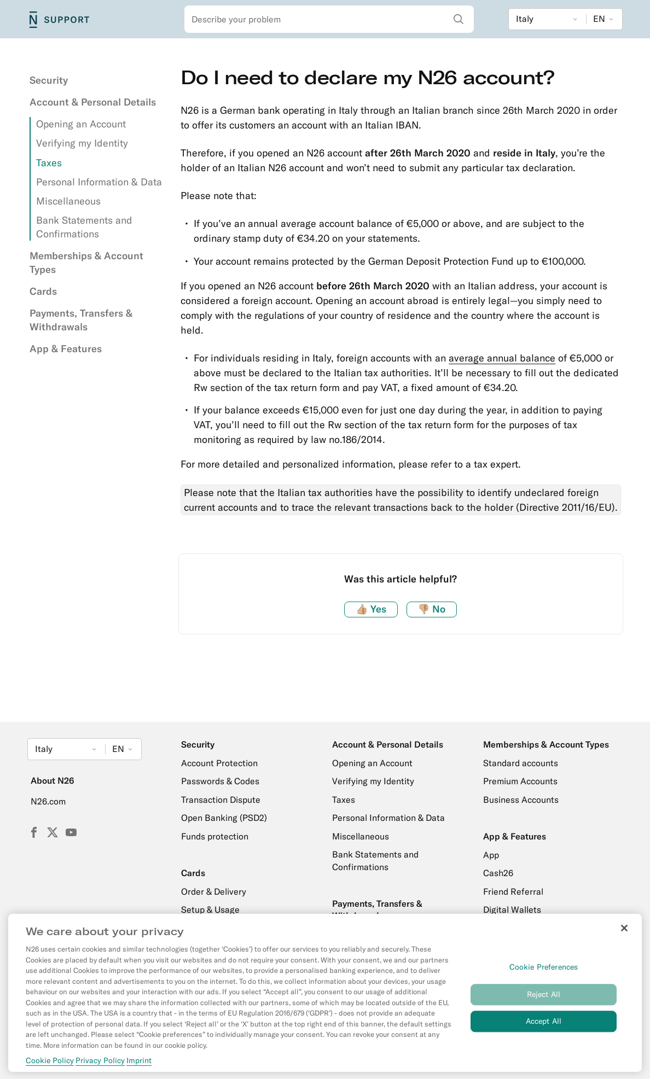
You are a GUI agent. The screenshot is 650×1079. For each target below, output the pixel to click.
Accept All (543, 1026)
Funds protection (214, 836)
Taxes (49, 162)
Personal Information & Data (99, 182)
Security (49, 80)
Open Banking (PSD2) (224, 817)
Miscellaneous (68, 201)
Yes (371, 609)
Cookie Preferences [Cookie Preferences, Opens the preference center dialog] (543, 972)
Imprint (139, 1065)
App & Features (66, 348)
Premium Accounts (520, 780)
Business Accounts (521, 799)
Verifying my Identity (82, 143)
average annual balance (502, 358)
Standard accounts (520, 762)
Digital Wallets (512, 909)
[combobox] (329, 19)
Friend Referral (513, 891)
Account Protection (219, 762)
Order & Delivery (213, 891)
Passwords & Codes (220, 780)
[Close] (624, 933)
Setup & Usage (210, 909)
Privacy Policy (100, 1065)
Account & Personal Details (93, 102)
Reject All (543, 999)
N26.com (48, 801)
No (431, 609)
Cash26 (498, 872)
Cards (43, 291)
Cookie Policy (50, 1065)
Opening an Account (81, 124)
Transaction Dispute (220, 799)
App (491, 854)
